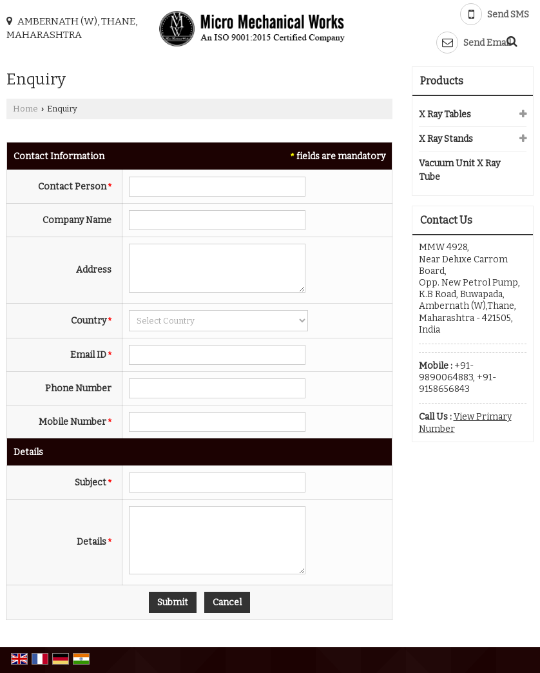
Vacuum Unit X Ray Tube (459, 170)
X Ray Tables (445, 114)
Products (441, 81)
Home (25, 108)
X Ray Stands (446, 138)
